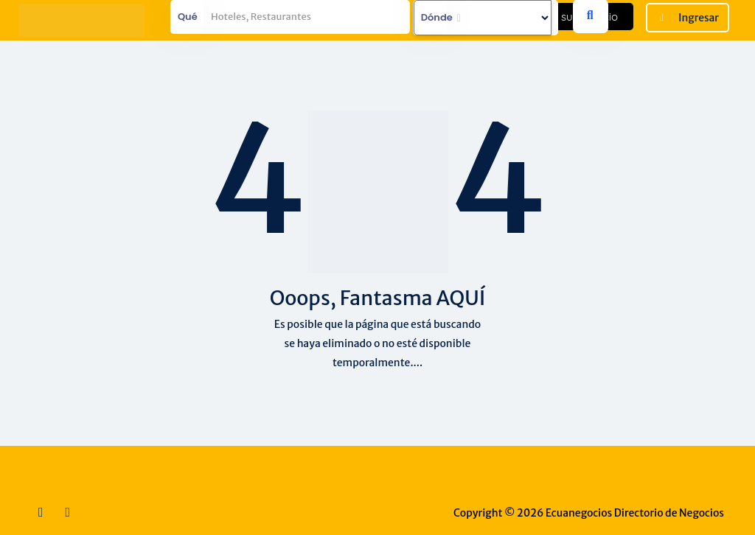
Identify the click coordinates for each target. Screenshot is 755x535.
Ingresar (698, 17)
